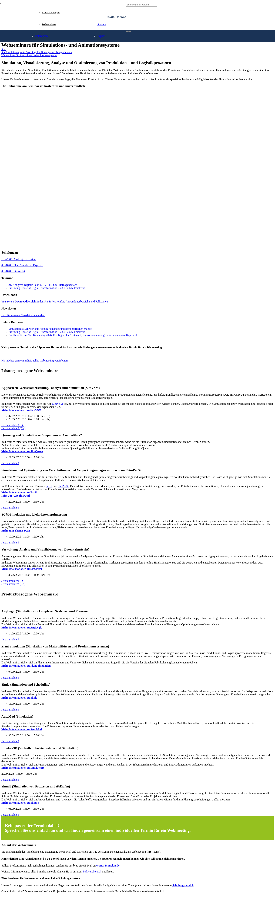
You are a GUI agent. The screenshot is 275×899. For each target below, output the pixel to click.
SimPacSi (63, 486)
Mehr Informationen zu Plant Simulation (26, 665)
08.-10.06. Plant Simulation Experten (22, 265)
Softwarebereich (92, 871)
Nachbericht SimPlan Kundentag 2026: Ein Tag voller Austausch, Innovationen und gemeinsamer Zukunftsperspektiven (75, 335)
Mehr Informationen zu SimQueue (22, 451)
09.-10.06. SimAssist (13, 271)
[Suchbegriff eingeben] (141, 5)
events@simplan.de (107, 865)
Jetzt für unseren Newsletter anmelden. (23, 315)
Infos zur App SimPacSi (15, 495)
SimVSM (57, 403)
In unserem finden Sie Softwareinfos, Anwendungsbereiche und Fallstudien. (55, 301)
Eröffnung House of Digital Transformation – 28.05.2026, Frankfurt (46, 287)
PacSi (49, 486)
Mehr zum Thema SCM (15, 530)
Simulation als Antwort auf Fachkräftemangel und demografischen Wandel (50, 328)
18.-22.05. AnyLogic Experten (18, 259)
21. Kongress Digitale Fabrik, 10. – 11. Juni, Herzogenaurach (42, 284)
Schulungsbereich (183, 885)
